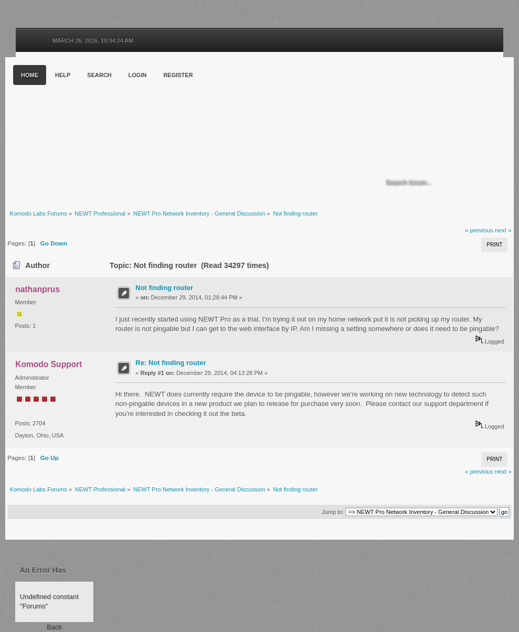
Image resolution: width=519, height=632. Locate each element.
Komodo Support (48, 364)
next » (503, 230)
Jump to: (333, 512)
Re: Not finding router (171, 363)
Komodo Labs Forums (107, 131)
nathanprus (37, 289)
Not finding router (164, 288)
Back (54, 627)
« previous (479, 230)
